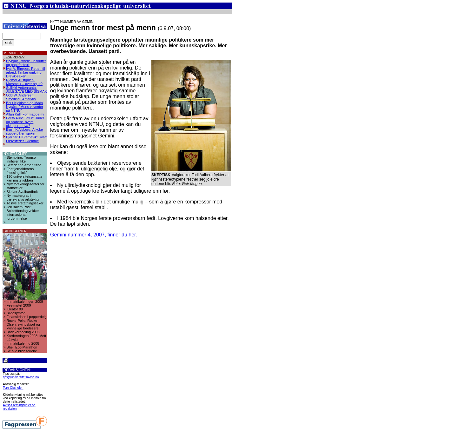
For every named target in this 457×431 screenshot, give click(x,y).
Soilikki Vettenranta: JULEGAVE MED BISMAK (26, 89)
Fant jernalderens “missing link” (20, 171)
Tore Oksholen (13, 387)
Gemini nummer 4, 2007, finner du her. (93, 234)
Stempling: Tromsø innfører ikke (21, 159)
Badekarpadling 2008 (23, 332)
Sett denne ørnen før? (24, 165)
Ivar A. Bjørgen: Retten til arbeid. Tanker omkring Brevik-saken (25, 72)
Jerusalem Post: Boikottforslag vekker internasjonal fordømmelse (23, 212)
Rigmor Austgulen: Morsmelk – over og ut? (24, 82)
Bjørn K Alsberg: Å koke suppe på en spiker (24, 131)
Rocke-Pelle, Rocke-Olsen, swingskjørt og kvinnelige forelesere (23, 324)
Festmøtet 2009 (19, 305)
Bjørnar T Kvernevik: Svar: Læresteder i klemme (26, 139)
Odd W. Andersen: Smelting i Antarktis (21, 97)
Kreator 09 (15, 309)
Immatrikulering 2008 (23, 343)
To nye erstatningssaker (25, 203)
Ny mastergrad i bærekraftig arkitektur (23, 197)
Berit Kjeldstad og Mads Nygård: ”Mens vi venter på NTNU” (24, 106)
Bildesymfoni (16, 313)
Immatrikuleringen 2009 (25, 301)
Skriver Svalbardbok (22, 192)
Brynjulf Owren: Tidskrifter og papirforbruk (26, 63)
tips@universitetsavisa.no (21, 377)
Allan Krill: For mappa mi (25, 114)
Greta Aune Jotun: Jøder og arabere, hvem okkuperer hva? (25, 122)
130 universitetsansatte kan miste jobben (25, 178)
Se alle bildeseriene (22, 351)
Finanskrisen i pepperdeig (27, 317)
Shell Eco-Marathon (22, 347)
